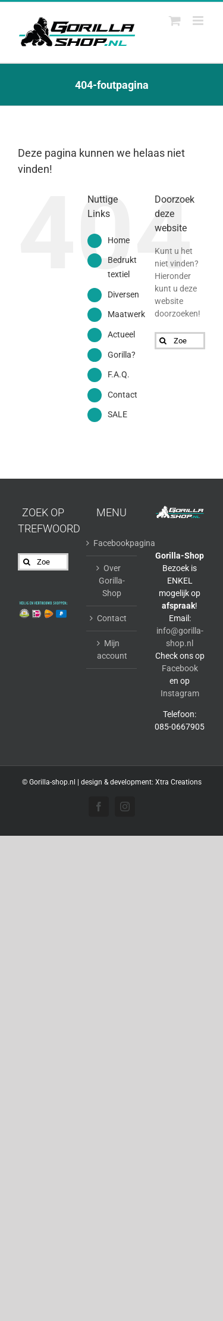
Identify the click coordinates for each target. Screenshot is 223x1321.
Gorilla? (122, 354)
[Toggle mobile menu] (199, 20)
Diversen (123, 294)
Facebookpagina (112, 543)
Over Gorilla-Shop (112, 580)
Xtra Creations (178, 782)
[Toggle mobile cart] (175, 20)
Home (119, 240)
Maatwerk (126, 314)
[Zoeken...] (180, 340)
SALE (117, 414)
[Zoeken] (163, 340)
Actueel (121, 334)
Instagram (180, 693)
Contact (122, 394)
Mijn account (112, 649)
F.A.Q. (119, 374)
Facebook (180, 668)
